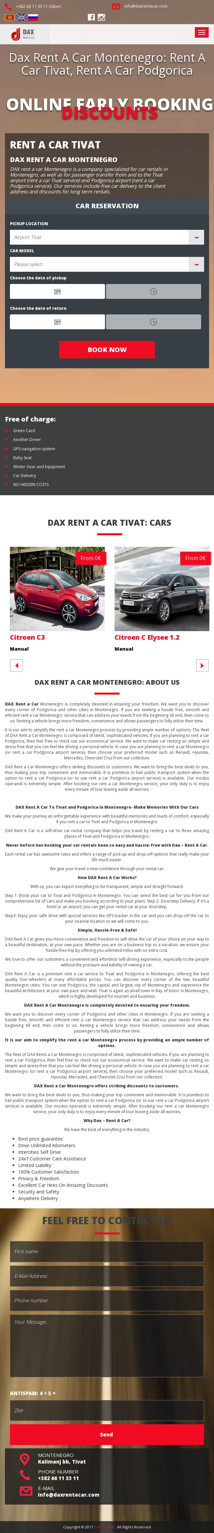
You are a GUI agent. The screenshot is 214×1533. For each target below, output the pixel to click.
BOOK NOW (107, 349)
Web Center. (105, 1526)
